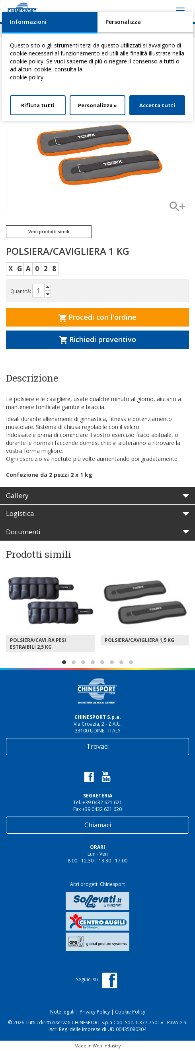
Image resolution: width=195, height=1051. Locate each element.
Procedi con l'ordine (97, 317)
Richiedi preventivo (97, 339)
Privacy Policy (95, 1011)
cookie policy (26, 77)
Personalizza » (97, 105)
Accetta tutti (157, 105)
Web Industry (107, 1046)
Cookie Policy (130, 1011)
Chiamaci (97, 825)
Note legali (62, 1011)
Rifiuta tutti (38, 105)
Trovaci (97, 746)
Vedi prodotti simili (48, 231)
